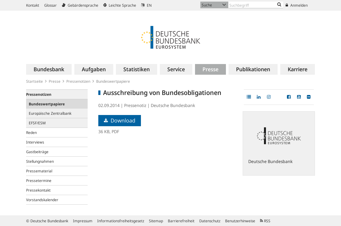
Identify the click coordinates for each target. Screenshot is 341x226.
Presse (54, 81)
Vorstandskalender (42, 199)
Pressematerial (39, 170)
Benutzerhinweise (240, 220)
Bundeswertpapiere (113, 81)
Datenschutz (209, 220)
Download (119, 120)
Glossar (50, 5)
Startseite (34, 81)
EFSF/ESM (37, 122)
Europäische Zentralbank (50, 113)
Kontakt (32, 5)
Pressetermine (38, 180)
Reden (31, 132)
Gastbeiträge (37, 151)
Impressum (82, 220)
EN (146, 5)
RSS (265, 220)
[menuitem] (49, 69)
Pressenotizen (78, 81)
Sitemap (156, 220)
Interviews (35, 142)
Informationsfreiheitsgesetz (120, 220)
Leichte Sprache (119, 5)
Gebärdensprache (80, 5)
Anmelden (297, 5)
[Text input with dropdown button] (255, 5)
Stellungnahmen (40, 161)
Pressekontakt (38, 190)
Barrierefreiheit (181, 220)
